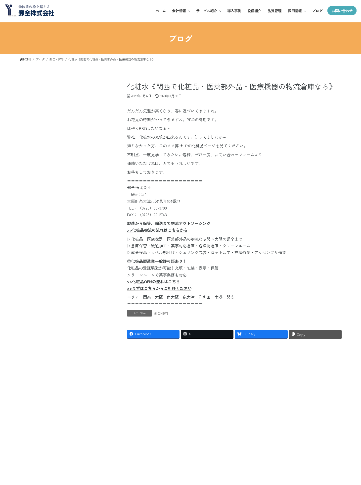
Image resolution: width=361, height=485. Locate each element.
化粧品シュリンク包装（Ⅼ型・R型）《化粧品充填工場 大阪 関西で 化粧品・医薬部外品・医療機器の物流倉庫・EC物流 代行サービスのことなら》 (58, 143)
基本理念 (260, 433)
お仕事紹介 (312, 442)
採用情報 (294, 10)
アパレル (286, 433)
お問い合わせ (341, 10)
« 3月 (24, 290)
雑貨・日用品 (286, 450)
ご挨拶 (261, 442)
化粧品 (286, 442)
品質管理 (273, 10)
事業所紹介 (261, 459)
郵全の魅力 (312, 433)
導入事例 (232, 10)
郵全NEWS (161, 313)
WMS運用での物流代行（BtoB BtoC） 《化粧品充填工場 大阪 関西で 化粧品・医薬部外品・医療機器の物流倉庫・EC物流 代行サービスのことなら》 (59, 185)
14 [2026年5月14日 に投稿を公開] (57, 260)
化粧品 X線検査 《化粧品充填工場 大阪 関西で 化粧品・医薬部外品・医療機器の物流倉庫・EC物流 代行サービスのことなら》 (59, 105)
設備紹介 (253, 10)
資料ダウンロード (341, 459)
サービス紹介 (204, 10)
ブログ (316, 10)
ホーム (158, 10)
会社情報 (177, 10)
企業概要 (260, 450)
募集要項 (312, 450)
